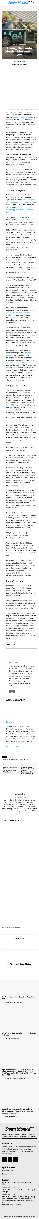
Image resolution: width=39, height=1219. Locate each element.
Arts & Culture (19, 44)
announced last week (21, 117)
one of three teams (24, 220)
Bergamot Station (14, 757)
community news (7, 1205)
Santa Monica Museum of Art (12, 759)
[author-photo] (3, 1002)
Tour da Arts (28, 570)
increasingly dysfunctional (16, 210)
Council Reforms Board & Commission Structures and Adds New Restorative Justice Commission (17, 1111)
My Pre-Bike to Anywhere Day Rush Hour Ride (18, 998)
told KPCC (10, 405)
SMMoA (26, 759)
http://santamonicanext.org (19, 797)
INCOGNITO (16, 608)
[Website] (13, 691)
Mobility (5, 1187)
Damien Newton (10, 1002)
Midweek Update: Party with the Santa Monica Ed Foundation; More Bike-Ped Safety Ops (27, 770)
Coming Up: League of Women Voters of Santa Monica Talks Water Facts (10, 769)
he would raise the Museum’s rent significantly (20, 312)
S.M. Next (8, 1038)
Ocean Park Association (12, 1078)
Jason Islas (21, 61)
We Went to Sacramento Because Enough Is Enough (19, 1034)
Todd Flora (8, 1116)
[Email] (10, 691)
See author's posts (13, 746)
